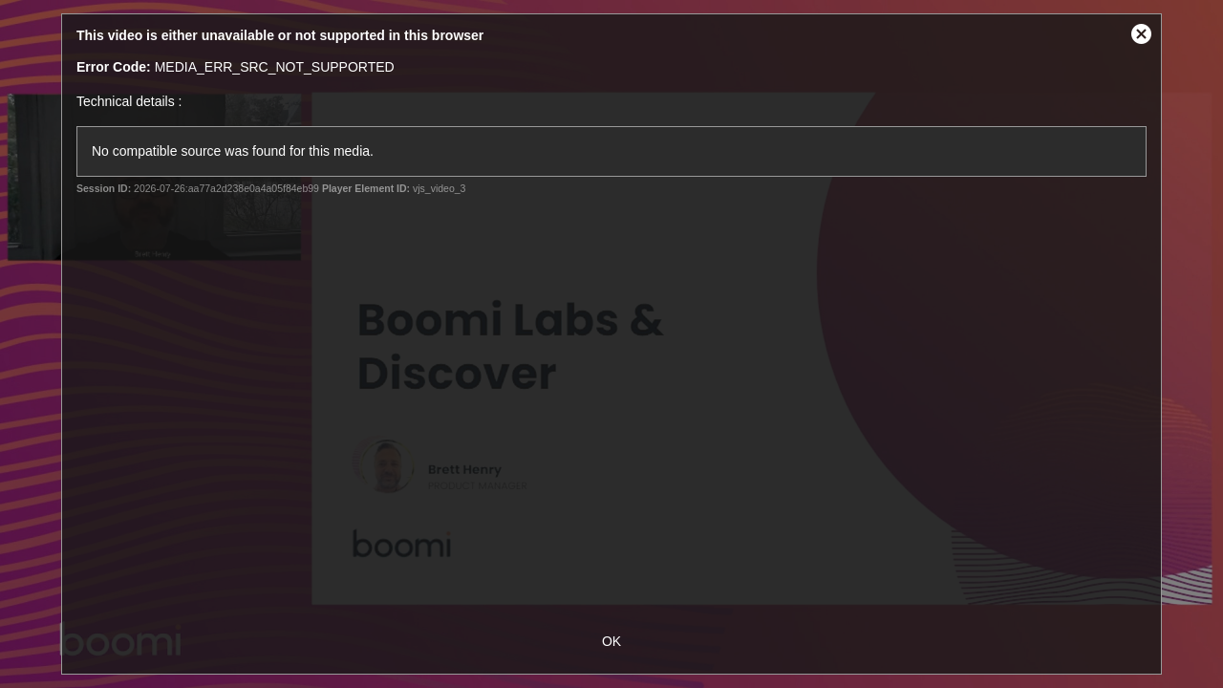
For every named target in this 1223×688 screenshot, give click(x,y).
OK (611, 641)
